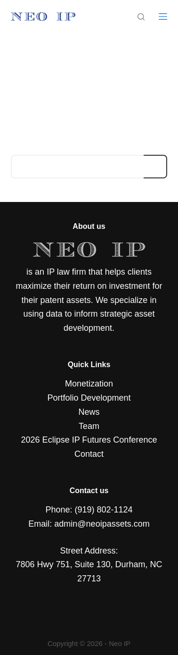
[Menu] (163, 16)
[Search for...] (77, 166)
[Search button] (155, 166)
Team (89, 426)
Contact (89, 454)
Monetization (89, 383)
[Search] (141, 16)
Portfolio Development (88, 398)
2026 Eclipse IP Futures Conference (89, 440)
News (88, 412)
